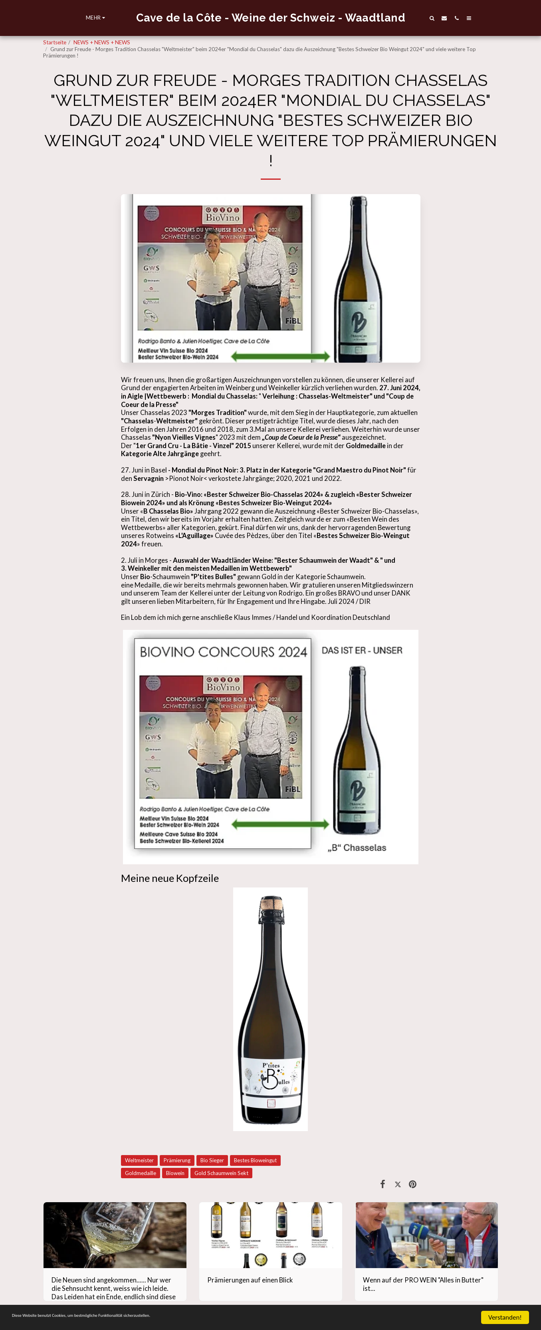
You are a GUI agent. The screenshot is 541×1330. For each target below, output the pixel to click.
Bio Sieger (212, 1160)
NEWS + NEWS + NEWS (101, 42)
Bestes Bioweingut (255, 1160)
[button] (450, 18)
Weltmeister (139, 1160)
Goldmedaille (140, 1173)
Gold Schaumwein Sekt (221, 1173)
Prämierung (177, 1160)
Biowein (175, 1173)
